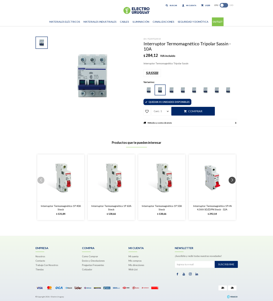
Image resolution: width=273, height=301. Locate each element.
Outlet (218, 21)
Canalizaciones (163, 21)
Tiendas (40, 269)
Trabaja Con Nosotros (47, 265)
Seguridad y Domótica (193, 21)
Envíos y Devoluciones (93, 260)
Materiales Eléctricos (64, 21)
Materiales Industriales (100, 21)
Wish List (133, 269)
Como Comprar (90, 256)
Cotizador (87, 269)
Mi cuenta (133, 256)
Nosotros (40, 256)
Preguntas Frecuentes (93, 265)
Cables (124, 21)
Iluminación (140, 21)
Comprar (195, 111)
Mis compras (135, 260)
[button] (233, 187)
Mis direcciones (136, 265)
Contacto (40, 260)
